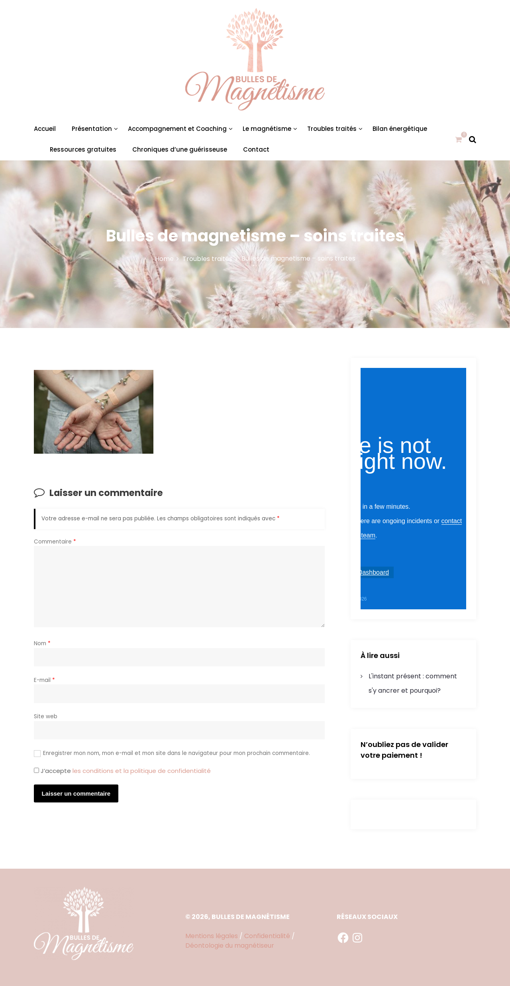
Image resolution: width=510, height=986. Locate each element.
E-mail (44, 680)
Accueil (45, 128)
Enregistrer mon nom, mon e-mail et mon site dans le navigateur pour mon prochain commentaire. (176, 753)
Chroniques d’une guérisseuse (179, 149)
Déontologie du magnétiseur (229, 945)
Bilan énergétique (400, 128)
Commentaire (55, 541)
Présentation (92, 128)
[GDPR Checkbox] (36, 770)
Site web (45, 716)
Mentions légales (211, 936)
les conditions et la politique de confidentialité (142, 771)
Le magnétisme (267, 128)
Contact (256, 149)
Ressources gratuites (83, 149)
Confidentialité (267, 936)
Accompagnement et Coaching (177, 128)
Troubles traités (332, 128)
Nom (42, 643)
